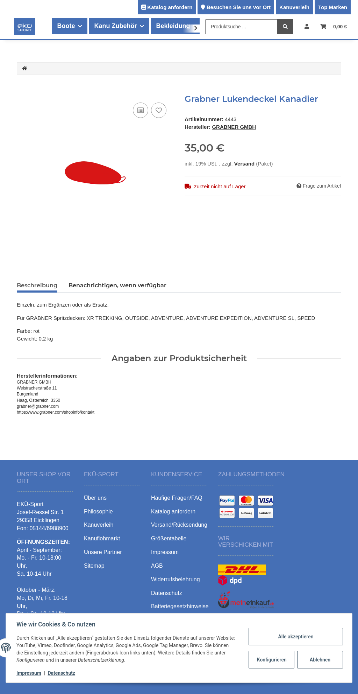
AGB (157, 566)
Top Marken (332, 7)
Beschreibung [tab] (37, 285)
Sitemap (94, 566)
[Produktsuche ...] (241, 26)
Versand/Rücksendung (179, 525)
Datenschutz (62, 673)
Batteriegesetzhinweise (180, 606)
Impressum (29, 673)
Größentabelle (168, 538)
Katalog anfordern (169, 7)
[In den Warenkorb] (22, 90)
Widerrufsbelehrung (175, 579)
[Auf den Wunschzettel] (158, 110)
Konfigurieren (271, 660)
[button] (307, 26)
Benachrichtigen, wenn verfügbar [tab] (117, 285)
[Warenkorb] (333, 26)
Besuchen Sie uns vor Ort (239, 7)
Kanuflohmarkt (102, 538)
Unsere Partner (103, 552)
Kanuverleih (294, 7)
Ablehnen (319, 660)
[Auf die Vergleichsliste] (140, 110)
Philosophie (98, 511)
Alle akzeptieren (295, 636)
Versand (245, 164)
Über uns (95, 498)
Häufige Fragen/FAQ (176, 498)
